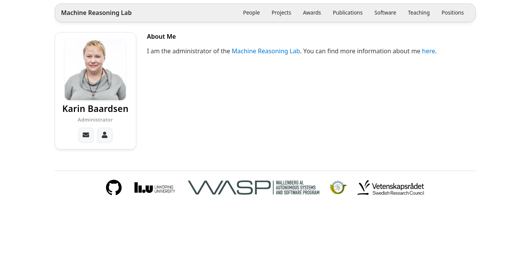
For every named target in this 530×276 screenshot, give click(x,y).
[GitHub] (114, 187)
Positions (453, 12)
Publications (348, 12)
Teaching (419, 12)
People (251, 12)
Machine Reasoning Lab (96, 12)
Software (385, 12)
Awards (312, 12)
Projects (281, 12)
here (428, 51)
